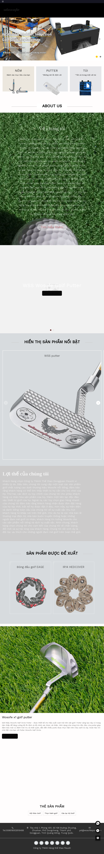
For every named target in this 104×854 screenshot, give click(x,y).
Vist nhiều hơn (52, 293)
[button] (4, 39)
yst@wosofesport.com (90, 830)
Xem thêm (10, 736)
